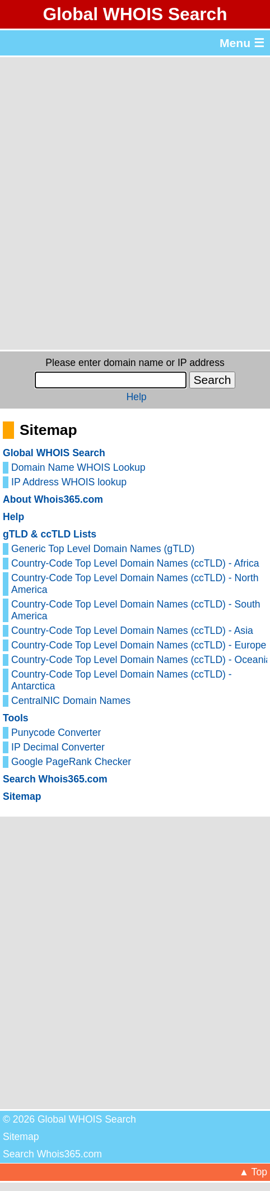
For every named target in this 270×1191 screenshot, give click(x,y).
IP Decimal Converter (58, 747)
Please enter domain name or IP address (134, 362)
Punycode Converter (56, 732)
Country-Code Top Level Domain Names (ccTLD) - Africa (135, 563)
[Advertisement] (135, 203)
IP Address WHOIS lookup (69, 482)
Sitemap (22, 796)
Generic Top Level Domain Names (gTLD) (102, 548)
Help (136, 396)
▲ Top (253, 1172)
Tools (16, 718)
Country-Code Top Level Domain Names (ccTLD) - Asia (132, 630)
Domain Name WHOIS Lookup (78, 467)
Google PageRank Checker (71, 761)
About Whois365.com (53, 499)
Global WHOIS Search (135, 14)
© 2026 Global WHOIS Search (69, 1119)
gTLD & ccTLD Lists (49, 534)
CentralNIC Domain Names (71, 700)
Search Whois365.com (55, 779)
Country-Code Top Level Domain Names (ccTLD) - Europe (138, 645)
